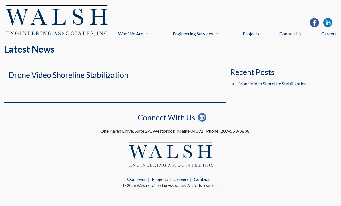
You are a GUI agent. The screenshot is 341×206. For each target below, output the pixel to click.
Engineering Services (193, 33)
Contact (202, 179)
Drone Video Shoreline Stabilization (68, 75)
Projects (251, 33)
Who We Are (130, 33)
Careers (329, 33)
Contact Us (290, 33)
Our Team (137, 179)
